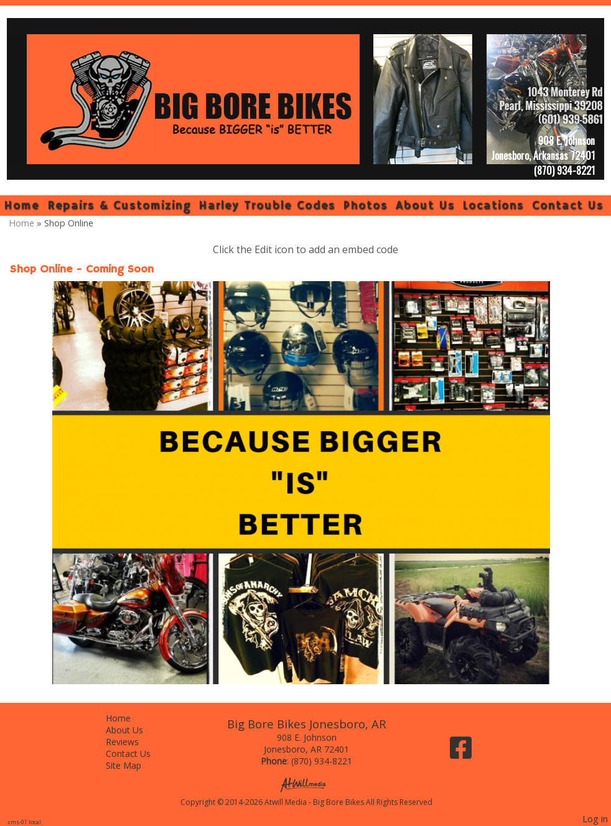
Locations (493, 205)
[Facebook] (461, 752)
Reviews (131, 742)
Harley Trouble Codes (266, 205)
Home (21, 205)
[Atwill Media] (307, 784)
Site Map (132, 765)
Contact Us (568, 205)
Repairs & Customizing (119, 205)
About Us (425, 205)
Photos (365, 205)
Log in (595, 819)
